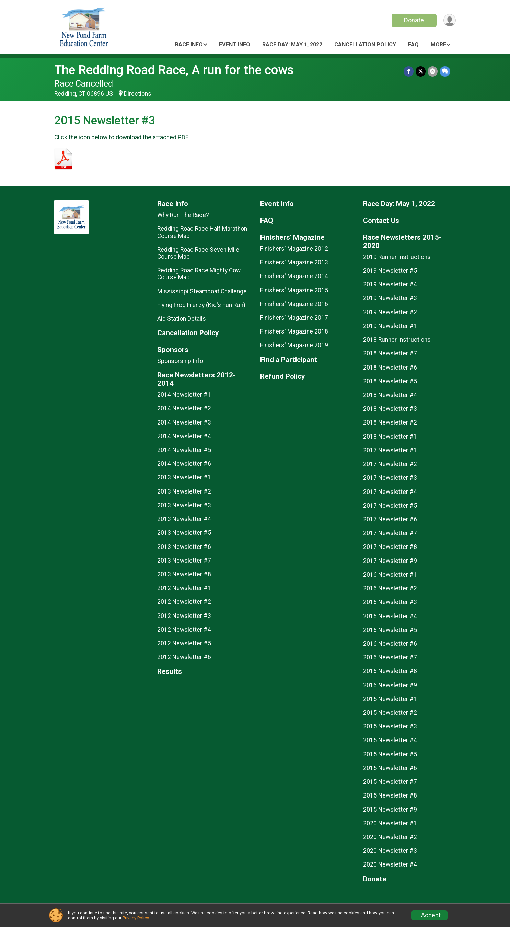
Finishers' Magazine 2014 (294, 276)
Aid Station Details (181, 318)
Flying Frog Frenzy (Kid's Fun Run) (201, 305)
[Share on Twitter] (421, 71)
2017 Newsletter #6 (390, 519)
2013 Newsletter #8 (184, 574)
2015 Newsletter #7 (390, 781)
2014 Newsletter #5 (184, 449)
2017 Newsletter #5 (390, 505)
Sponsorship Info (180, 361)
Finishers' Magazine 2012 (294, 248)
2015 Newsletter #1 (390, 699)
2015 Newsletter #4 (390, 740)
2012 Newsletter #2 (184, 601)
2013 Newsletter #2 (184, 491)
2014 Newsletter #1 (184, 394)
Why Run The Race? (183, 215)
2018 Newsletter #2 (390, 422)
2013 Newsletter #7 (184, 560)
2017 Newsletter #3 (390, 477)
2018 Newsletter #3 (390, 408)
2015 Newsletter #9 (390, 809)
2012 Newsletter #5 (184, 643)
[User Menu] (449, 20)
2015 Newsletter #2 (390, 712)
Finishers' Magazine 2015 (294, 290)
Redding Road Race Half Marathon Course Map (202, 232)
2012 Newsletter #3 (184, 615)
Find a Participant (288, 360)
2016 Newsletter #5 (390, 629)
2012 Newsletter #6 (184, 657)
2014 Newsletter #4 (184, 436)
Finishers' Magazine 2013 (294, 262)
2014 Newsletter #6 (184, 463)
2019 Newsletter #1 (390, 326)
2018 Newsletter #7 (390, 353)
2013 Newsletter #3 (184, 505)
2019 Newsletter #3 (390, 298)
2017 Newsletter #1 (390, 450)
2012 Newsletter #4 (184, 629)
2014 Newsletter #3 (184, 422)
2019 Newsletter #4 (390, 284)
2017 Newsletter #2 (390, 464)
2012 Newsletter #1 (184, 588)
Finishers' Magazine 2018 (294, 331)
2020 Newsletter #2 (390, 837)
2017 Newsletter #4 (390, 491)
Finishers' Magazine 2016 (294, 304)
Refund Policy (282, 377)
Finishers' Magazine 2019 (294, 345)
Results (169, 672)
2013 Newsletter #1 (184, 477)
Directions (137, 93)
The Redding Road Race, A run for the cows (174, 70)
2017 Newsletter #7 (390, 533)
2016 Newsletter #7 (390, 657)
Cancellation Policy (365, 44)
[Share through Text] (445, 71)
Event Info (234, 44)
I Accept (429, 915)
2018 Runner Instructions (397, 339)
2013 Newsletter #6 (184, 546)
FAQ (413, 44)
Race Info (189, 44)
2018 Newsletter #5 (390, 381)
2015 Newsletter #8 (390, 795)
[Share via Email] (433, 71)
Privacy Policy (136, 917)
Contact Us (381, 221)
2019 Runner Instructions (397, 256)
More (438, 44)
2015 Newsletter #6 (390, 768)
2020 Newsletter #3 (390, 850)
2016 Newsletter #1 (390, 574)
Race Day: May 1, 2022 (292, 44)
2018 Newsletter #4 (390, 395)
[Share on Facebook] (409, 71)
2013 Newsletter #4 (184, 519)
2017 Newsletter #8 (390, 546)
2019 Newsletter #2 (390, 312)
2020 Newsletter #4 (390, 864)
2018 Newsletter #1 (390, 436)
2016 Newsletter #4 (390, 616)
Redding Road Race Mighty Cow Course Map (199, 274)
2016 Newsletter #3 (390, 602)
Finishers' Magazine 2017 (294, 317)
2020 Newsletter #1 (390, 823)
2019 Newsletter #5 (390, 270)
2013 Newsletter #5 (184, 532)
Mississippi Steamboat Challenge (202, 291)
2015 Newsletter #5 (390, 754)
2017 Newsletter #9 (390, 560)
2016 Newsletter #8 (390, 671)
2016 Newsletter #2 (390, 588)
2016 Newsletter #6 (390, 643)
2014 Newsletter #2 (184, 408)
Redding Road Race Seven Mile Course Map (198, 253)
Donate (414, 20)
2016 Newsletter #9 (390, 685)
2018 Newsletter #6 (390, 367)
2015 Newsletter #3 (390, 726)
